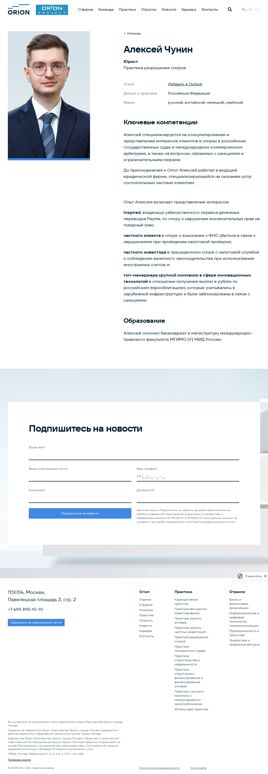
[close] (265, 576)
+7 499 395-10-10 (25, 609)
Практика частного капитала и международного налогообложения (189, 697)
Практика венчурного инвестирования (191, 611)
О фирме (85, 9)
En (251, 9)
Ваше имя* (37, 447)
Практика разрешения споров (191, 639)
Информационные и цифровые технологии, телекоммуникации (244, 619)
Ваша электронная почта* (48, 469)
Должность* (146, 490)
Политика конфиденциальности (159, 768)
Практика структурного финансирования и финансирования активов (189, 677)
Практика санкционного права (190, 648)
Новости (168, 9)
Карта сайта (199, 768)
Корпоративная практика (186, 601)
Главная (145, 599)
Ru (244, 9)
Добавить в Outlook (185, 84)
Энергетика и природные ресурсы (244, 642)
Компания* (37, 490)
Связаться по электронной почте (36, 622)
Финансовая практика (191, 709)
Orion (144, 591)
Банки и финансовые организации (239, 603)
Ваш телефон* (147, 469)
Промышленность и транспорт (244, 633)
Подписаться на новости (80, 513)
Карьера (188, 9)
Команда (106, 9)
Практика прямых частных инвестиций (190, 630)
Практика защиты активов (188, 620)
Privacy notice (253, 576)
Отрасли (148, 9)
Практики (127, 9)
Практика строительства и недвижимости (187, 660)
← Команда (132, 33)
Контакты (210, 9)
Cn (257, 9)
